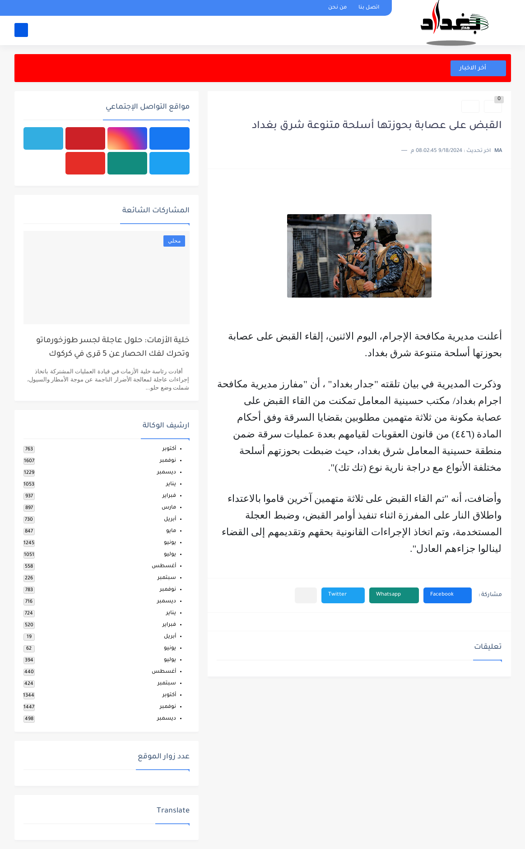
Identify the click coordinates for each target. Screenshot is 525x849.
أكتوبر (169, 449)
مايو (171, 531)
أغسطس (164, 566)
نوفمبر (168, 461)
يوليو (170, 555)
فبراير (169, 496)
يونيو (170, 543)
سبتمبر (167, 578)
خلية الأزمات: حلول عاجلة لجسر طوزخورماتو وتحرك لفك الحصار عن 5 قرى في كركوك (113, 348)
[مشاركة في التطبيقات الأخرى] (306, 595)
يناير (171, 484)
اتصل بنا (368, 8)
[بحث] (21, 30)
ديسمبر (166, 473)
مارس (169, 508)
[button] (447, 595)
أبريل (170, 520)
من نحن (337, 8)
